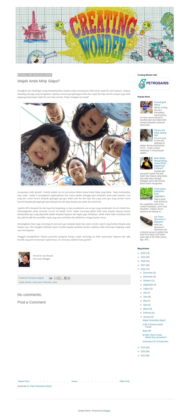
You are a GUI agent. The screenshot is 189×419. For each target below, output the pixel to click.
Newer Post (23, 381)
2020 (143, 253)
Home (74, 381)
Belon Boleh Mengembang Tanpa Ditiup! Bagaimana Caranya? (160, 163)
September (148, 285)
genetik (28, 282)
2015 (143, 347)
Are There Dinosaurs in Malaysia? (160, 219)
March (146, 309)
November (148, 276)
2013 (143, 355)
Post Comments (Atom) (41, 386)
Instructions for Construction (155, 341)
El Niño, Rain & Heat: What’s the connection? (155, 336)
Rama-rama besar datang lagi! (160, 132)
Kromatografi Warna (160, 103)
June (145, 297)
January (147, 317)
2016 (143, 269)
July (145, 292)
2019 (143, 257)
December (148, 273)
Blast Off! (147, 331)
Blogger (106, 411)
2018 (143, 261)
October (147, 280)
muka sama (37, 282)
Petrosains (47, 282)
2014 (143, 351)
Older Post (124, 381)
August (146, 289)
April (145, 305)
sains (55, 282)
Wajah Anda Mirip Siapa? (154, 320)
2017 (143, 265)
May (145, 301)
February (147, 313)
